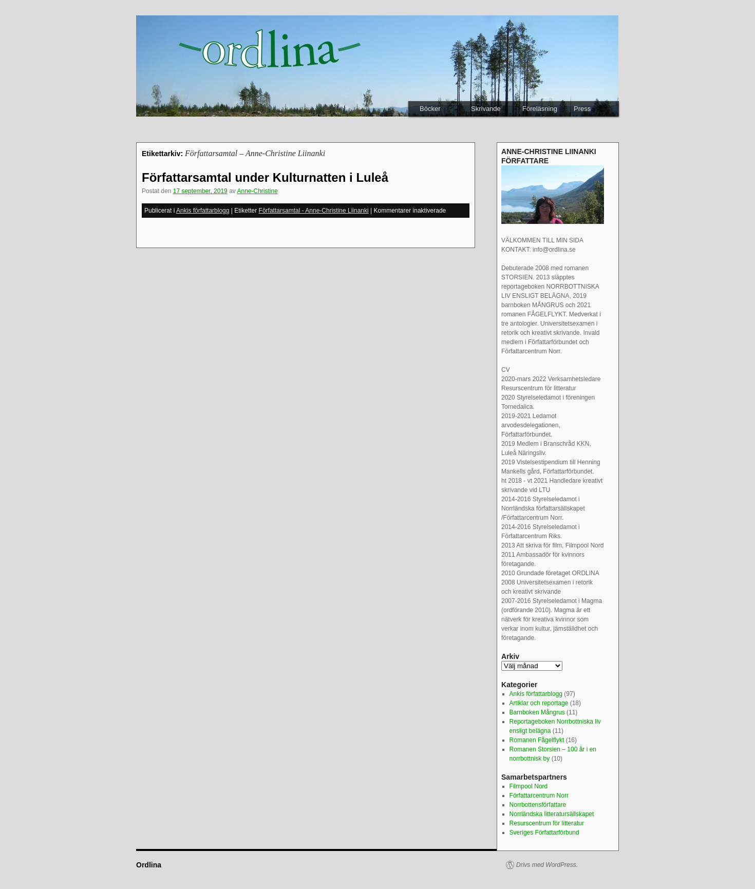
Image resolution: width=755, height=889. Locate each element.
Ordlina (148, 865)
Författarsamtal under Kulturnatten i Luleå (265, 177)
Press (582, 108)
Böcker (430, 108)
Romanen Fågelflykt (536, 740)
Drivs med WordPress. (547, 864)
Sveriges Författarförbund (544, 832)
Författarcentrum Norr (539, 795)
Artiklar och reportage (539, 703)
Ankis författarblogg (202, 210)
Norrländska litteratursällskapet (551, 814)
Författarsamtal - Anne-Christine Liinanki (314, 210)
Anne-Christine (257, 191)
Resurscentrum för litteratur (546, 823)
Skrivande (486, 108)
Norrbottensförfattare (538, 804)
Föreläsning (539, 108)
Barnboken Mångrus (537, 712)
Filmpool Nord (528, 786)
